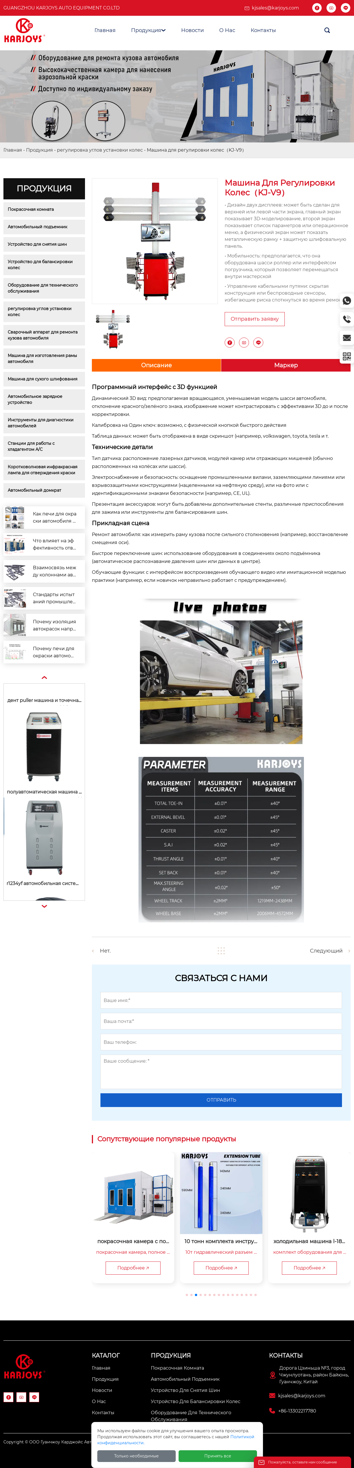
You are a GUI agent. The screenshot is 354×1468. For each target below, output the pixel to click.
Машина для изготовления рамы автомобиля (43, 358)
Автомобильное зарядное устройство (36, 399)
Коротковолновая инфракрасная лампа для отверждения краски (43, 469)
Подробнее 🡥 (133, 1268)
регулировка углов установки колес (100, 150)
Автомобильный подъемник (37, 226)
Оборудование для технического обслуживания (43, 288)
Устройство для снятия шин (37, 244)
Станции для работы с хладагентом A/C (32, 446)
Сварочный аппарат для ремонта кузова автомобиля (43, 335)
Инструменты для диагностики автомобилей (41, 423)
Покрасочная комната (31, 209)
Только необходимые (136, 1456)
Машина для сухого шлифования (42, 379)
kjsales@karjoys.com (275, 8)
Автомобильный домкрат (34, 490)
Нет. (105, 951)
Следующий (326, 951)
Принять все (217, 1456)
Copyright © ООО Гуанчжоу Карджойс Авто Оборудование (65, 1442)
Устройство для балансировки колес (41, 264)
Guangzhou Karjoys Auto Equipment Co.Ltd (61, 8)
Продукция (39, 150)
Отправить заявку (255, 319)
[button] (187, 1295)
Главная (12, 150)
